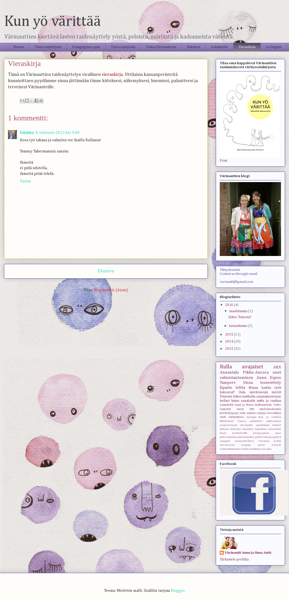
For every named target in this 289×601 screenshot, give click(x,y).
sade (242, 413)
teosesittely (270, 383)
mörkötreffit (239, 433)
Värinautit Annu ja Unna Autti (248, 552)
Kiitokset (193, 47)
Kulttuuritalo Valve (268, 404)
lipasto (226, 388)
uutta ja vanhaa (269, 400)
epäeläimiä (263, 425)
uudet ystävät (269, 445)
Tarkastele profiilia (234, 559)
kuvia (223, 433)
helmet (277, 425)
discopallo (246, 425)
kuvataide (275, 429)
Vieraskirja (247, 47)
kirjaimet (248, 429)
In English (274, 47)
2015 (229, 334)
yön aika (266, 449)
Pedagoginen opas (86, 47)
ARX (277, 367)
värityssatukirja (251, 449)
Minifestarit (227, 421)
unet (277, 372)
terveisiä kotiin (270, 441)
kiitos (237, 396)
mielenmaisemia (270, 409)
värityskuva (236, 417)
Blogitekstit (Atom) (111, 290)
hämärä (224, 429)
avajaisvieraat (228, 425)
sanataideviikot (244, 441)
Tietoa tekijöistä (123, 47)
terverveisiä (227, 445)
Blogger (177, 591)
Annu (261, 378)
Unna (248, 383)
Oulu (242, 392)
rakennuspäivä (272, 437)
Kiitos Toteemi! (239, 317)
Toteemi (226, 396)
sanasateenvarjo (268, 396)
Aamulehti (226, 404)
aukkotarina (273, 421)
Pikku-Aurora (256, 372)
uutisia (251, 413)
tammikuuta (238, 326)
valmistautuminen (236, 378)
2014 (229, 341)
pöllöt (259, 437)
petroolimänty (228, 437)
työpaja (246, 445)
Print (223, 160)
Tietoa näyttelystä (48, 47)
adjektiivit (256, 421)
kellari (225, 400)
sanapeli (225, 441)
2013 (229, 349)
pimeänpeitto (246, 437)
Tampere (228, 383)
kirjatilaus (261, 429)
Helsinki (251, 417)
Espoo (275, 378)
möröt (276, 392)
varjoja (261, 413)
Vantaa (241, 421)
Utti (251, 409)
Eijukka (27, 133)
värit (223, 417)
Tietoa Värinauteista (161, 47)
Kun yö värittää (52, 21)
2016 (229, 305)
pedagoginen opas (267, 433)
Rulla (226, 367)
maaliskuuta (238, 311)
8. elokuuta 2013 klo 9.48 (57, 133)
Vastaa (25, 181)
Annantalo (229, 372)
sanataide (248, 400)
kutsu (235, 400)
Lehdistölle (219, 47)
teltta (240, 388)
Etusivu (18, 47)
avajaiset (252, 367)
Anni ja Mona (244, 404)
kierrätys (235, 429)
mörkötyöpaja (229, 413)
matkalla (248, 396)
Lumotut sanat (232, 409)
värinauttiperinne (230, 449)
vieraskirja (274, 413)
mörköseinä (258, 392)
